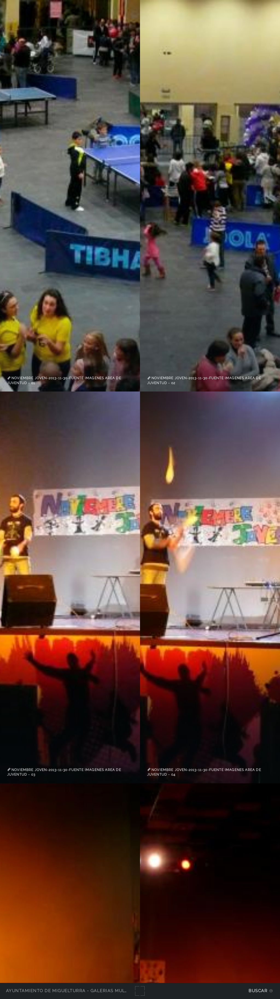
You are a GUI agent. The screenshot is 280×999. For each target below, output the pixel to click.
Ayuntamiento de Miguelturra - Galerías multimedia (75, 990)
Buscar (258, 990)
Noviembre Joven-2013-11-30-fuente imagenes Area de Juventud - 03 (64, 772)
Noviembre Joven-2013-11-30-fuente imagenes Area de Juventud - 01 (64, 380)
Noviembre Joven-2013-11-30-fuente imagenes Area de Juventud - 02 (204, 380)
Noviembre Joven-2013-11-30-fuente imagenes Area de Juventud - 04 (204, 772)
